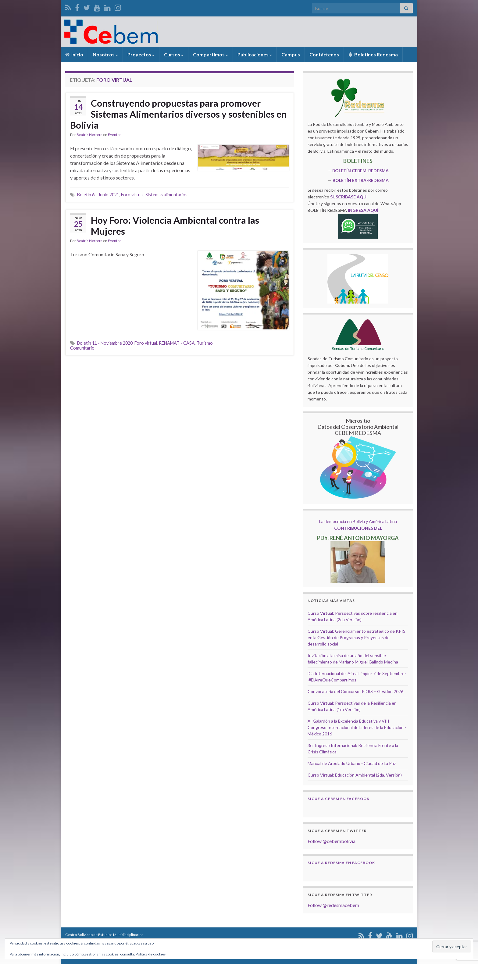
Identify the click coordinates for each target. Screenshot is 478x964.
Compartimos (210, 54)
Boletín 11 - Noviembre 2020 (105, 343)
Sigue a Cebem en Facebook (338, 798)
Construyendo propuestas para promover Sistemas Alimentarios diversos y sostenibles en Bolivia (178, 114)
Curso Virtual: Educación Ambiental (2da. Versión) (355, 774)
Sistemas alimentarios (166, 194)
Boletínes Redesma (373, 54)
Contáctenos (324, 54)
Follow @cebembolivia (331, 841)
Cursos (174, 54)
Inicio (74, 54)
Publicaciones (254, 54)
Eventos (114, 134)
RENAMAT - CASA (177, 343)
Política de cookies (151, 954)
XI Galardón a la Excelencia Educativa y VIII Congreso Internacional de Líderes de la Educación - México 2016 (357, 727)
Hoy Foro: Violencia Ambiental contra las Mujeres (175, 226)
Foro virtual (132, 194)
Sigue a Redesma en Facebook (341, 862)
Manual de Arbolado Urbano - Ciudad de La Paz (352, 763)
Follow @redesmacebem (333, 905)
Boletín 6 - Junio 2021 (98, 194)
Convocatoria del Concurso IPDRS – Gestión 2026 (355, 691)
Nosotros (105, 54)
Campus (290, 54)
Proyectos (141, 54)
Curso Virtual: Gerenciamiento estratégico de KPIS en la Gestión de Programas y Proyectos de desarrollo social (356, 637)
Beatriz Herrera (89, 134)
